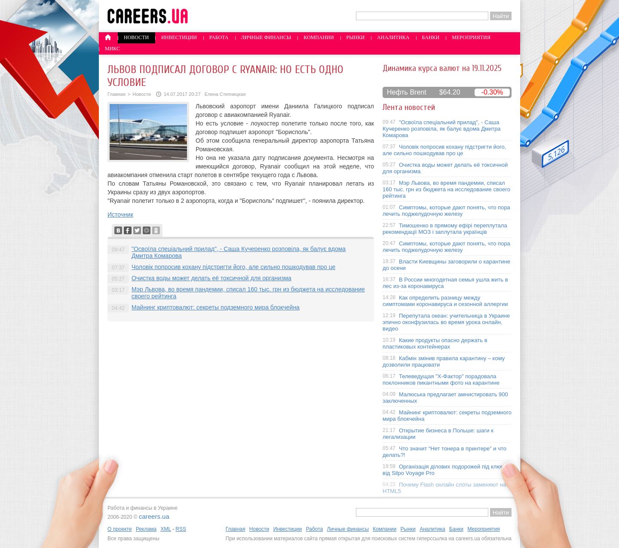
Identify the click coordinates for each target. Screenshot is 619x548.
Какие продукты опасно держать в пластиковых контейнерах (435, 343)
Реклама (146, 529)
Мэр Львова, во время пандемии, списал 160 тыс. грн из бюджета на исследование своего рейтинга (446, 189)
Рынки (355, 37)
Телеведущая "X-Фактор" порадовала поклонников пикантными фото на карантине (441, 379)
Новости (136, 37)
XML (165, 529)
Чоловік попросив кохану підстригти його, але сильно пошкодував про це (233, 266)
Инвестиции (179, 37)
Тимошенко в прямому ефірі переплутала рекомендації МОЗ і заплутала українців (445, 228)
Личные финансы (266, 37)
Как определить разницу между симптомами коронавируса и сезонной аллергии (445, 300)
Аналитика (393, 37)
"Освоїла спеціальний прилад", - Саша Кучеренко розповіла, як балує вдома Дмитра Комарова (442, 128)
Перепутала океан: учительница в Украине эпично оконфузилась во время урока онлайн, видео (446, 322)
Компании (318, 37)
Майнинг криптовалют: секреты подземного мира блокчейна (216, 307)
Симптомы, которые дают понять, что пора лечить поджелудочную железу (446, 210)
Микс (112, 49)
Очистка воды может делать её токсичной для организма (211, 278)
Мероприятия (471, 37)
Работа (219, 37)
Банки (431, 37)
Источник (120, 214)
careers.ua (154, 516)
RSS (180, 529)
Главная (116, 94)
